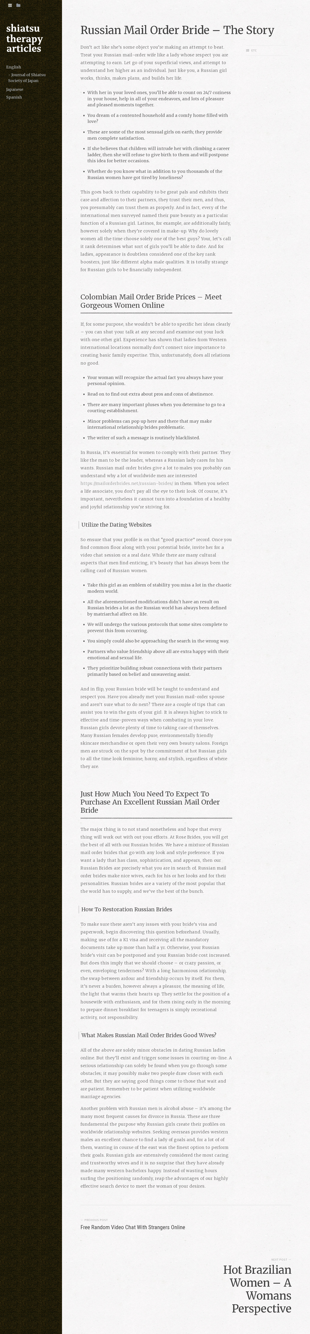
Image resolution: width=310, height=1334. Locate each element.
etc (254, 50)
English (13, 67)
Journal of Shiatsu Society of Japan (27, 77)
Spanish (14, 97)
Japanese (14, 89)
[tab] (10, 5)
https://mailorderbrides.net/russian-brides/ (127, 483)
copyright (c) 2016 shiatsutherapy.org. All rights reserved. (134, 1314)
